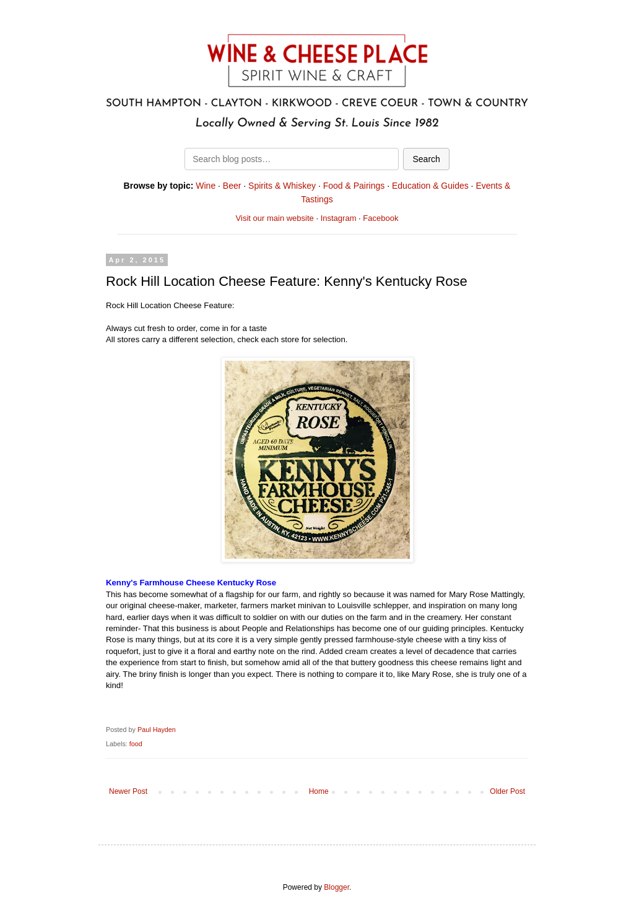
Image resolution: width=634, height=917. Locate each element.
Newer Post (128, 791)
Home (319, 791)
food (135, 743)
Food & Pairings (354, 186)
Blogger (336, 887)
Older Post (507, 791)
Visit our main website (275, 218)
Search (426, 159)
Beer (232, 186)
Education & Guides (430, 186)
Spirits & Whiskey (282, 186)
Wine (205, 186)
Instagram (339, 218)
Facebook (380, 218)
